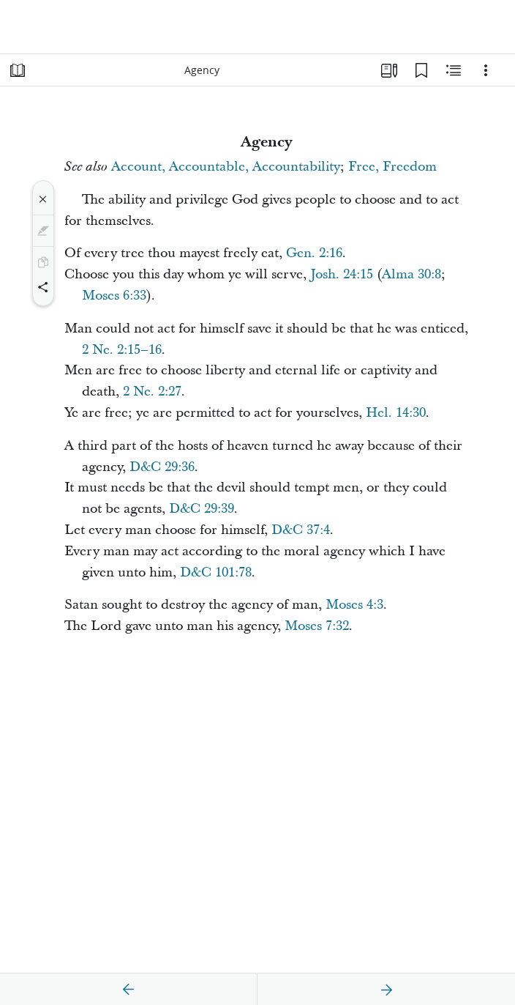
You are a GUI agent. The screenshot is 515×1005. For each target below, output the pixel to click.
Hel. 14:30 (396, 413)
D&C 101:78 (216, 572)
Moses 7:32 (317, 626)
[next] (386, 989)
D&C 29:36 (162, 467)
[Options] (485, 70)
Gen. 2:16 (314, 253)
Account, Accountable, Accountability (225, 166)
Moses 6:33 (114, 295)
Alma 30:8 (411, 274)
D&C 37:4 (300, 530)
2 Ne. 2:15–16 (122, 350)
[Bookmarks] (421, 70)
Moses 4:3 (354, 605)
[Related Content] (453, 70)
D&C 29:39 (201, 509)
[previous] (128, 989)
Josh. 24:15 (341, 274)
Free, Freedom (392, 166)
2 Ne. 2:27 (152, 391)
